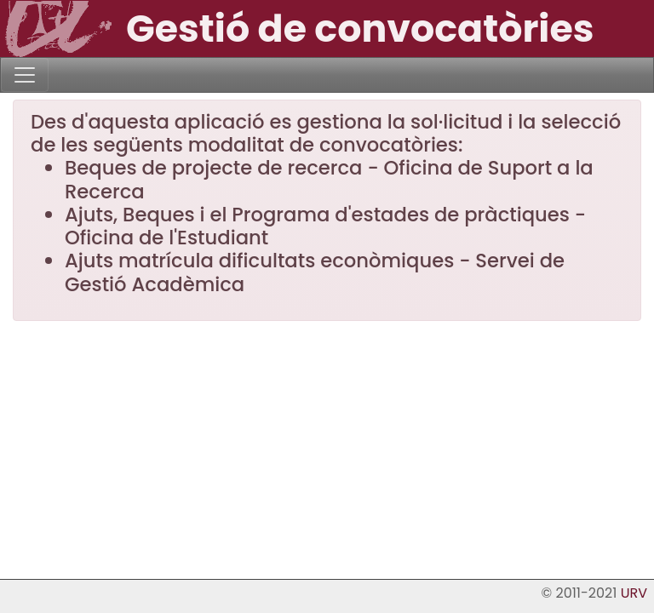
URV (634, 593)
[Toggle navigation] (25, 75)
